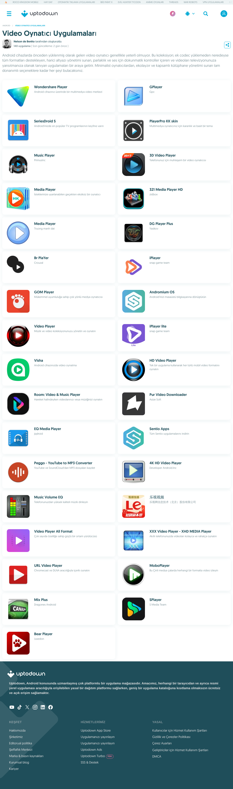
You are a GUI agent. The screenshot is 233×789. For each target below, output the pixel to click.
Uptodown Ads (91, 750)
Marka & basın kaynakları (26, 756)
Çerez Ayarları (162, 743)
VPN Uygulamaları (213, 2)
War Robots (190, 2)
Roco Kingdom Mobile (25, 2)
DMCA (156, 756)
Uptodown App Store (96, 730)
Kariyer (14, 769)
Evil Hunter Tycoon (129, 2)
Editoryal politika (20, 743)
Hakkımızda (17, 730)
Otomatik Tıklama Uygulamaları (76, 2)
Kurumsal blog (19, 762)
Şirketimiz (16, 737)
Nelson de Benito (24, 41)
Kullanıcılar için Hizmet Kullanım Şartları (179, 730)
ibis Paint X (106, 2)
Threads (173, 2)
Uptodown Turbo (97, 756)
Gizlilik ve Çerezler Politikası (171, 737)
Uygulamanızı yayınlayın (98, 737)
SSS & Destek (90, 762)
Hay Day (48, 2)
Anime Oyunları (155, 2)
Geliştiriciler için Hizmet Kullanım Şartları (180, 750)
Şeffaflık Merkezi (20, 750)
